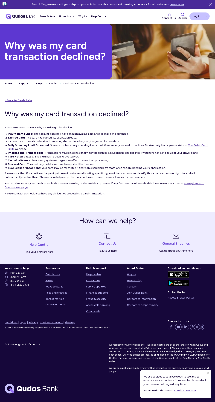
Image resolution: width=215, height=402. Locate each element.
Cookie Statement (51, 322)
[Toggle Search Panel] (182, 16)
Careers (132, 286)
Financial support (97, 292)
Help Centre (98, 16)
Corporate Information (141, 298)
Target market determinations (55, 301)
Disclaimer (11, 322)
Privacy (33, 322)
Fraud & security (96, 298)
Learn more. (177, 4)
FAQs (39, 83)
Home (8, 83)
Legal (23, 322)
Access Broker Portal (181, 297)
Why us (131, 274)
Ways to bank (54, 286)
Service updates (96, 286)
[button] (47, 16)
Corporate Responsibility (142, 304)
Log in (196, 16)
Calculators (53, 274)
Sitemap (70, 322)
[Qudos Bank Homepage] (20, 16)
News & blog (134, 280)
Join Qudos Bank (137, 292)
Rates (49, 280)
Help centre (93, 274)
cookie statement (185, 390)
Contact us (93, 280)
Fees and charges (56, 292)
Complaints (93, 311)
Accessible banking (98, 304)
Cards (53, 83)
